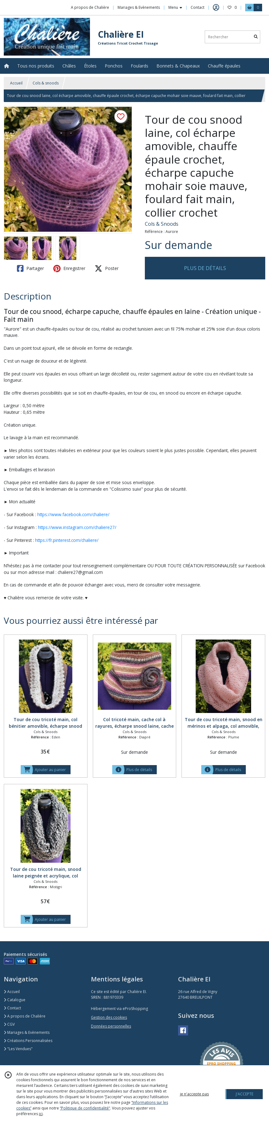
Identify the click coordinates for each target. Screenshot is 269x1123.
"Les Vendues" (18, 1048)
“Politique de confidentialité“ (85, 1108)
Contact (197, 7)
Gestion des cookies (109, 1017)
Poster (107, 268)
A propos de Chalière (24, 1016)
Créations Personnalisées (28, 1040)
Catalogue (14, 999)
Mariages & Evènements (27, 1032)
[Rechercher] (256, 37)
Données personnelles (111, 1026)
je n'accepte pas (194, 1094)
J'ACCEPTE (244, 1094)
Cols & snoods (46, 83)
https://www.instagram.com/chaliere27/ (77, 527)
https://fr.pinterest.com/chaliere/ (66, 540)
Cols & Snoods (161, 223)
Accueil (16, 83)
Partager (30, 268)
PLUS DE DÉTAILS (205, 268)
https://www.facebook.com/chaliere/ (73, 514)
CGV (9, 1024)
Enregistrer (69, 268)
